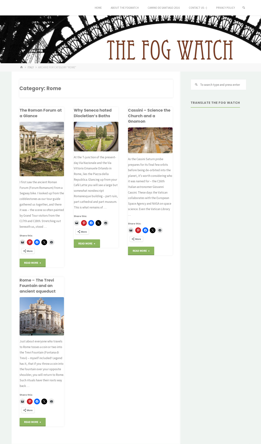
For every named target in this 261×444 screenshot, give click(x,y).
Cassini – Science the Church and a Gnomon (149, 115)
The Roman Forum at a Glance (40, 112)
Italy (31, 67)
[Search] (244, 7)
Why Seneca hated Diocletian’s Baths (93, 112)
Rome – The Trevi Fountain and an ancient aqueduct (38, 286)
